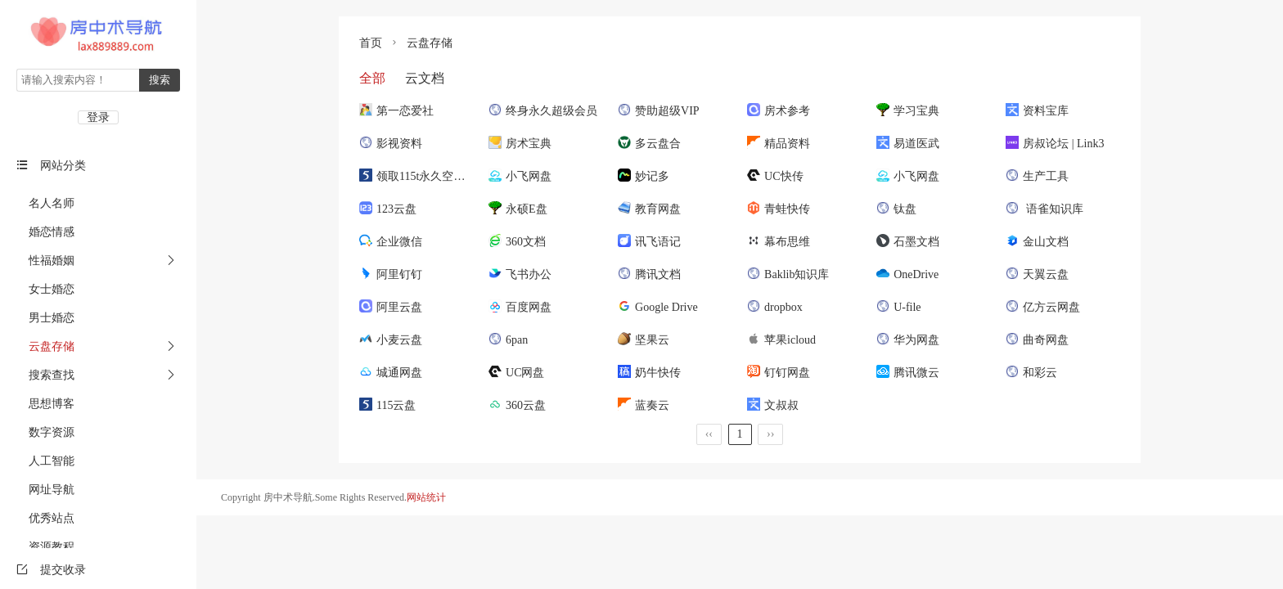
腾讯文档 (649, 274)
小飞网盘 (519, 176)
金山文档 (1037, 242)
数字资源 (45, 432)
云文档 (422, 78)
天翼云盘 (1037, 274)
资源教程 (45, 547)
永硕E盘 (517, 209)
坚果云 (643, 340)
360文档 (517, 242)
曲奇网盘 (1037, 340)
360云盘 (517, 405)
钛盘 (896, 209)
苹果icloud (781, 340)
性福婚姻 (45, 260)
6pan (508, 340)
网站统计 (426, 497)
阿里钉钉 (390, 274)
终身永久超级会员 (542, 111)
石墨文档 (907, 242)
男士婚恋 (45, 318)
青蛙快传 (778, 209)
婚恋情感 (45, 232)
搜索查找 (45, 375)
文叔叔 (773, 405)
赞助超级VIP (659, 111)
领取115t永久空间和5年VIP (435, 176)
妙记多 (643, 176)
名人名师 (45, 203)
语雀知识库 (1044, 209)
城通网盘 (390, 372)
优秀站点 (45, 518)
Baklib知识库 (788, 274)
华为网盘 (907, 340)
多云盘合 (649, 143)
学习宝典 (907, 111)
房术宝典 (519, 143)
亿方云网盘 (1043, 307)
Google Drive (658, 307)
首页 (370, 43)
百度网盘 (519, 307)
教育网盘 (649, 209)
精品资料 (778, 143)
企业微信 (390, 242)
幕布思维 (778, 242)
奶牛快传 (649, 372)
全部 (372, 78)
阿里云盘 (390, 307)
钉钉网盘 (778, 372)
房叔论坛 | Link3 (1055, 143)
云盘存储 (45, 346)
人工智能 (45, 461)
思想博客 (45, 404)
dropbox (775, 307)
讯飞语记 (649, 242)
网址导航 (45, 489)
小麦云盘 (390, 340)
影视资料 (390, 143)
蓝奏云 (643, 405)
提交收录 (51, 570)
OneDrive (907, 274)
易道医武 (907, 143)
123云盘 (387, 209)
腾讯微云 (907, 372)
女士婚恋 (45, 289)
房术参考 (778, 111)
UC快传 (775, 176)
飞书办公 (519, 274)
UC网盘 (516, 372)
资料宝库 (1037, 111)
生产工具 (1037, 176)
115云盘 (387, 405)
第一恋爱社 (396, 111)
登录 (98, 117)
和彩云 (1031, 372)
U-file (898, 307)
